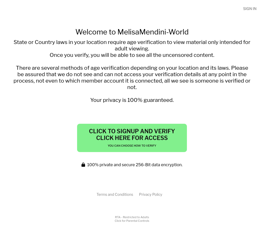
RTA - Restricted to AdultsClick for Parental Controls (132, 219)
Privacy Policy (150, 194)
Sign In (250, 8)
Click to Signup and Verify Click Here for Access (132, 137)
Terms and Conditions (114, 194)
